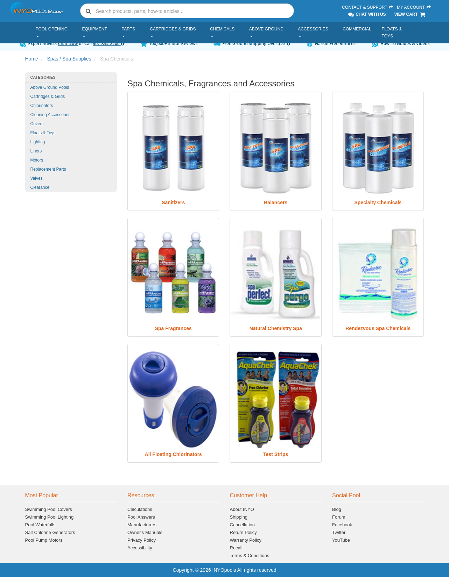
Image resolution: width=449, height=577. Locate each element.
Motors (36, 160)
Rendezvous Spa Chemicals (378, 328)
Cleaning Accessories (50, 114)
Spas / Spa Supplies (69, 59)
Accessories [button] (313, 32)
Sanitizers (173, 202)
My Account (414, 7)
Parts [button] (128, 32)
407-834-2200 (108, 44)
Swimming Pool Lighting (49, 517)
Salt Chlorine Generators (50, 532)
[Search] (193, 11)
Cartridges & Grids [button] (173, 32)
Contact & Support (368, 7)
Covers (37, 123)
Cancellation (242, 524)
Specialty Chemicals (378, 202)
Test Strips (275, 454)
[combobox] (187, 10)
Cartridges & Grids (47, 96)
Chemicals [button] (222, 32)
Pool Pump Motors (44, 540)
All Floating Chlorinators (173, 454)
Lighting (37, 142)
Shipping (239, 517)
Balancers (275, 202)
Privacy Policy (141, 540)
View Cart (410, 14)
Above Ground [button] (266, 32)
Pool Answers (141, 517)
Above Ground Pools (49, 87)
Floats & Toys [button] (392, 32)
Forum (338, 517)
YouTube (341, 540)
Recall (236, 547)
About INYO (242, 509)
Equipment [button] (94, 32)
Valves (36, 178)
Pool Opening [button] (52, 32)
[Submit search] (88, 11)
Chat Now (68, 44)
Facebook (342, 524)
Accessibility (139, 547)
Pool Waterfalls (40, 524)
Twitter (338, 532)
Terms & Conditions (249, 555)
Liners (36, 151)
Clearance (40, 187)
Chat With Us (366, 14)
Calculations (139, 509)
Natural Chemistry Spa (276, 328)
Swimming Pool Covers (48, 509)
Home (31, 59)
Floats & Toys (43, 132)
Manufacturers (141, 524)
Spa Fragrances (173, 328)
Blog (336, 509)
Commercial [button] (357, 29)
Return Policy (243, 532)
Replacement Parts (48, 169)
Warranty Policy (246, 540)
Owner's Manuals (144, 532)
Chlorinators (41, 105)
